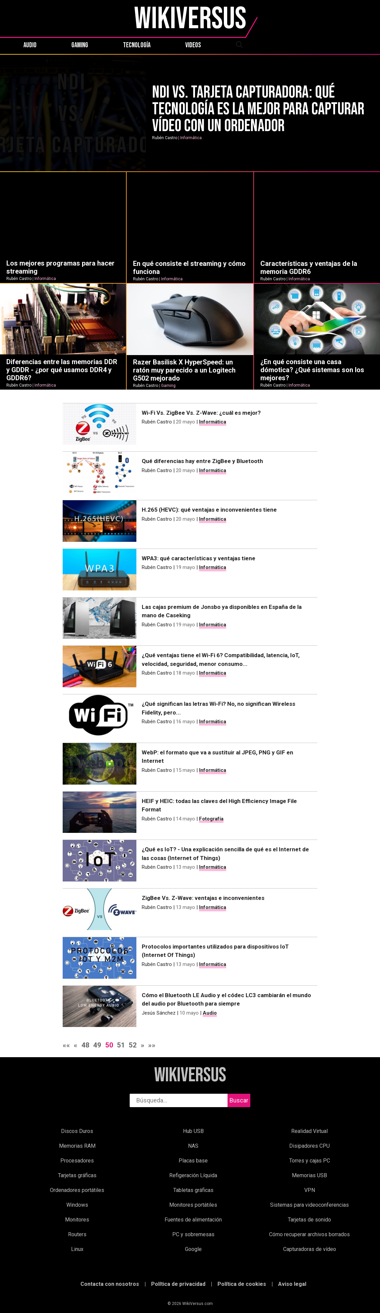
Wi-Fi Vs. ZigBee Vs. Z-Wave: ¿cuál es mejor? (201, 412)
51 (121, 1045)
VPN (309, 1190)
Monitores (77, 1219)
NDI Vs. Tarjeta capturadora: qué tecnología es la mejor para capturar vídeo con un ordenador (258, 109)
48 (85, 1045)
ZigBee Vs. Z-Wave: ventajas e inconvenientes (203, 898)
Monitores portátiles (193, 1205)
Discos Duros (77, 1131)
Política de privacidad (178, 1284)
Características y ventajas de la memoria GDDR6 (308, 268)
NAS (193, 1146)
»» (151, 1045)
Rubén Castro (164, 137)
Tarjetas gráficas (77, 1175)
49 (97, 1045)
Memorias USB (309, 1175)
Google (193, 1249)
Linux (77, 1249)
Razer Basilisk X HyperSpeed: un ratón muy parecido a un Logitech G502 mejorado (184, 370)
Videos (193, 45)
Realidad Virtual (309, 1131)
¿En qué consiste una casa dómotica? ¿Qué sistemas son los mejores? (312, 370)
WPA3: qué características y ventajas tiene (198, 558)
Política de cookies (241, 1284)
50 (109, 1045)
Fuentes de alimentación (193, 1219)
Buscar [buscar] (239, 1100)
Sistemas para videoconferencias (309, 1205)
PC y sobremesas (193, 1234)
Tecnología (136, 45)
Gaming (79, 45)
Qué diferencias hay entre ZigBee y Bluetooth (202, 461)
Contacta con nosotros (109, 1284)
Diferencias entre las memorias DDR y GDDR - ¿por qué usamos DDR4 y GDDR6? (61, 370)
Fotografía (211, 819)
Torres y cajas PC (309, 1160)
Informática (191, 137)
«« (66, 1045)
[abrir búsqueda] (239, 45)
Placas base (193, 1160)
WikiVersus (190, 1075)
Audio (30, 45)
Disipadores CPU (309, 1146)
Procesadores (77, 1160)
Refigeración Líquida (193, 1175)
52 (133, 1045)
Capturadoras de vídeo (309, 1249)
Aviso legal (292, 1284)
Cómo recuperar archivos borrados (309, 1234)
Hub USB (193, 1131)
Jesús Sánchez (159, 1013)
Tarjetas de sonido (309, 1219)
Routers (77, 1234)
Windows (77, 1205)
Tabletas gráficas (193, 1190)
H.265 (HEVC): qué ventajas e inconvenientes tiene (209, 509)
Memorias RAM (77, 1146)
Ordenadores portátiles (77, 1190)
